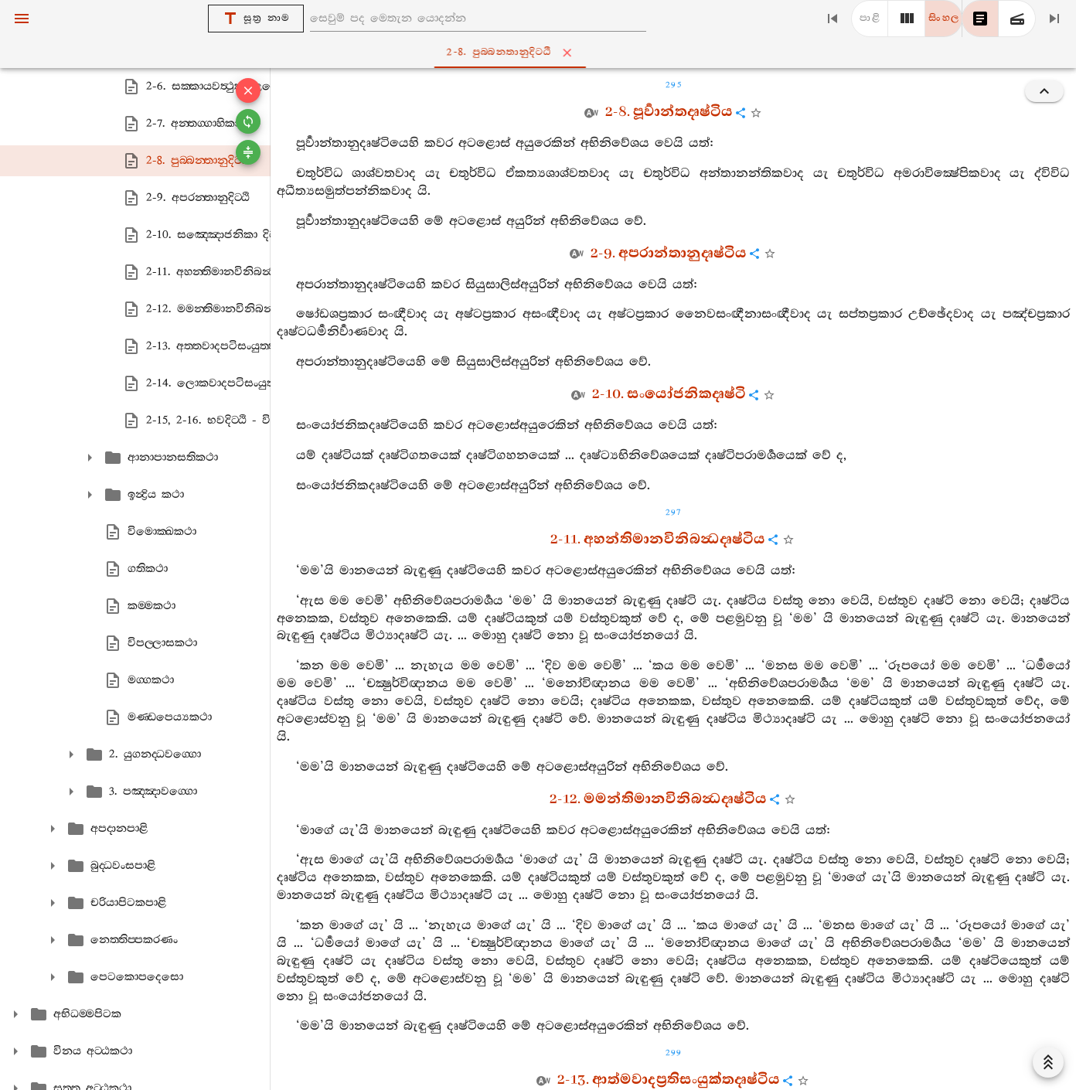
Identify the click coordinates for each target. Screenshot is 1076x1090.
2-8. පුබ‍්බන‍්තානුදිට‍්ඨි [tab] (541, 52)
